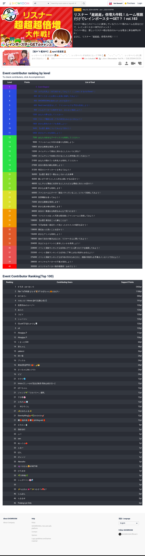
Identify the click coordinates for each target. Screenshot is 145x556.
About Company (9, 523)
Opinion (34, 535)
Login (139, 3)
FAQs (33, 523)
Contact (34, 532)
